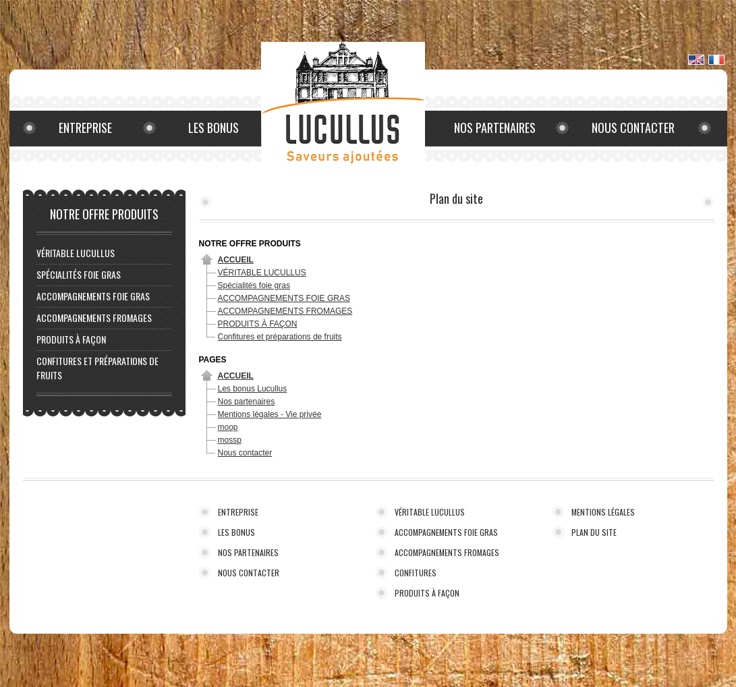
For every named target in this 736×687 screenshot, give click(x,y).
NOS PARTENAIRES (248, 552)
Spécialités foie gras (78, 274)
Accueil (236, 260)
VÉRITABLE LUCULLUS (75, 253)
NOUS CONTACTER (248, 572)
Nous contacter (633, 127)
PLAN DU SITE (594, 532)
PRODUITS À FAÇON (71, 339)
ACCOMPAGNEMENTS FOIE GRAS (93, 296)
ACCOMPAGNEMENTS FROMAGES (94, 317)
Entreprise (85, 127)
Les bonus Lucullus (252, 388)
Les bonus (213, 127)
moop (228, 427)
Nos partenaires (495, 127)
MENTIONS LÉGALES (603, 512)
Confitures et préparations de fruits (280, 336)
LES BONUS (236, 532)
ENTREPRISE (238, 512)
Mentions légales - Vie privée (270, 414)
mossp (230, 440)
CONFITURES (415, 572)
